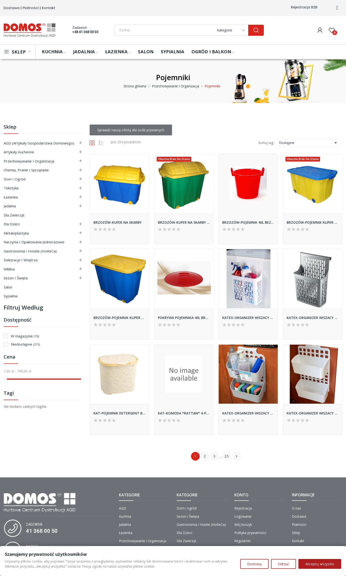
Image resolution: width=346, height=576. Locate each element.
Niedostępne (25, 344)
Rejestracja (243, 508)
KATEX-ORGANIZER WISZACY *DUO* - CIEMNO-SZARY (248, 413)
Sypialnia (11, 296)
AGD (122, 508)
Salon (8, 287)
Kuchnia (125, 516)
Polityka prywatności (250, 532)
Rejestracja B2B (304, 7)
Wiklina (9, 269)
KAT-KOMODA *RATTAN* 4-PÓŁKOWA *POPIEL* (184, 413)
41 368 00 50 (42, 531)
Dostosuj (254, 564)
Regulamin (242, 541)
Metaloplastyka (16, 233)
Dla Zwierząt (14, 215)
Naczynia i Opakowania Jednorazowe (34, 242)
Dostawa (11, 8)
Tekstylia (11, 188)
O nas (296, 508)
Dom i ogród (14, 179)
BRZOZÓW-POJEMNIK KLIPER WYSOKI (119, 317)
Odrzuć (283, 564)
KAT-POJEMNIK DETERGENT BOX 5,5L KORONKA (119, 413)
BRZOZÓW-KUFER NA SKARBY (117, 222)
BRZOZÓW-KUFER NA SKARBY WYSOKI (184, 222)
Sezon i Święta (16, 278)
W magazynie (25, 336)
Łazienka (11, 197)
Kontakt (48, 8)
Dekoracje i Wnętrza (20, 260)
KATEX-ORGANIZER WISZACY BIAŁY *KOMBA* (248, 317)
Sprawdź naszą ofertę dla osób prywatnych (130, 130)
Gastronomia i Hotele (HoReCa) (30, 251)
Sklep (10, 127)
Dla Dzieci (12, 224)
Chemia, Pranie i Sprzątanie (26, 170)
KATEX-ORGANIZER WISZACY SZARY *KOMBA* (313, 317)
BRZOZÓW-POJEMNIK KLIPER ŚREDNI (313, 222)
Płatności (31, 8)
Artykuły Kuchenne (19, 152)
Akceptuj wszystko (319, 564)
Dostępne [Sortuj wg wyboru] (309, 143)
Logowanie (243, 516)
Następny (236, 456)
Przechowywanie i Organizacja (29, 161)
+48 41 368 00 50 (85, 32)
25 (226, 456)
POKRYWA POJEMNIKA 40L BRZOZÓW (184, 317)
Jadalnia (10, 206)
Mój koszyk (243, 524)
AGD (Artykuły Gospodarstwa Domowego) (39, 143)
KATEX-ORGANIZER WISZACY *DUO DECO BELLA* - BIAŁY (313, 413)
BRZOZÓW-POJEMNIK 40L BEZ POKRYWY (248, 222)
